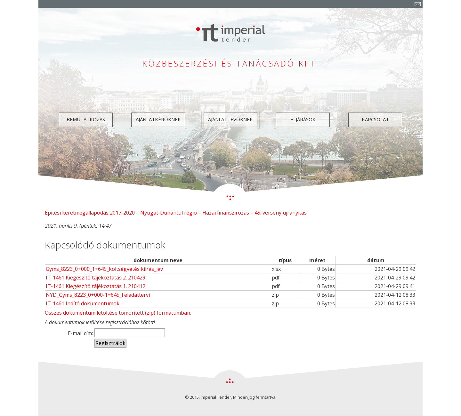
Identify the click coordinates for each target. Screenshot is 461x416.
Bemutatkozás (86, 119)
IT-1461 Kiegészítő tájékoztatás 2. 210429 (95, 277)
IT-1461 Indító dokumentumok (82, 303)
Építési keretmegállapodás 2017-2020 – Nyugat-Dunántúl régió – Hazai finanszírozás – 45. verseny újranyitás (176, 212)
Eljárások (303, 119)
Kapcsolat (375, 119)
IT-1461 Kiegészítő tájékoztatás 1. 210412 (95, 286)
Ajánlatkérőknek (158, 119)
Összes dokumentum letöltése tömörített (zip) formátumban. (118, 312)
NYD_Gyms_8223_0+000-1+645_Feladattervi (98, 294)
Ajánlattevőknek (230, 119)
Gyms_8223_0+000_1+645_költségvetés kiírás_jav (104, 268)
